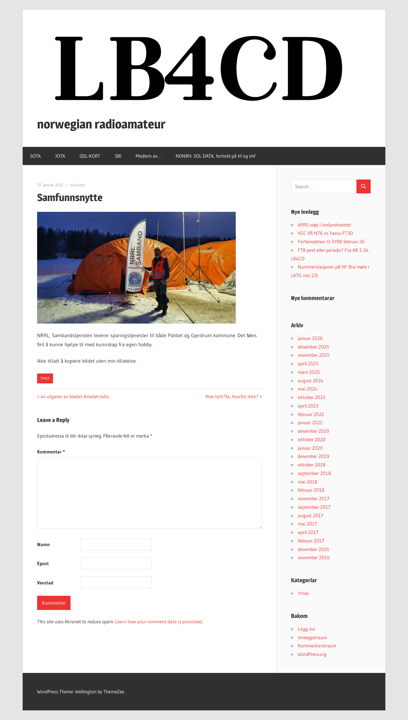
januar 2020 (310, 448)
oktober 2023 (311, 397)
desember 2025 (313, 347)
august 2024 (310, 380)
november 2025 (314, 355)
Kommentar (51, 452)
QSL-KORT (90, 156)
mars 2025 (309, 372)
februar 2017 (311, 541)
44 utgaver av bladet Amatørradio (74, 396)
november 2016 (314, 557)
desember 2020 (313, 431)
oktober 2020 (312, 439)
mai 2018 (307, 482)
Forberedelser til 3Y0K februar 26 (331, 241)
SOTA (35, 156)
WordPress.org (312, 654)
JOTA (60, 156)
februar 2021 (311, 414)
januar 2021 (310, 422)
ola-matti (77, 184)
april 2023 (308, 406)
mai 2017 (307, 524)
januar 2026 (310, 338)
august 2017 (310, 515)
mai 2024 (307, 389)
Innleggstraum (312, 637)
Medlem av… (148, 156)
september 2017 (314, 507)
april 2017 (308, 532)
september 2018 (314, 473)
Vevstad (45, 583)
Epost (43, 563)
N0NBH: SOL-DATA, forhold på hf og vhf (215, 156)
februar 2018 (311, 490)
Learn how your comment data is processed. (159, 621)
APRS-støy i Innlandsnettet (324, 225)
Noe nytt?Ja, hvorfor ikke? (231, 396)
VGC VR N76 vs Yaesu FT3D (325, 233)
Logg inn (306, 629)
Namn (43, 544)
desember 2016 (313, 549)
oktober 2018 (312, 465)
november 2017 (314, 498)
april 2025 (308, 363)
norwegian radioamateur (101, 124)
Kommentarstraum (317, 646)
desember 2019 (313, 456)
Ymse (45, 378)
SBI (118, 156)
